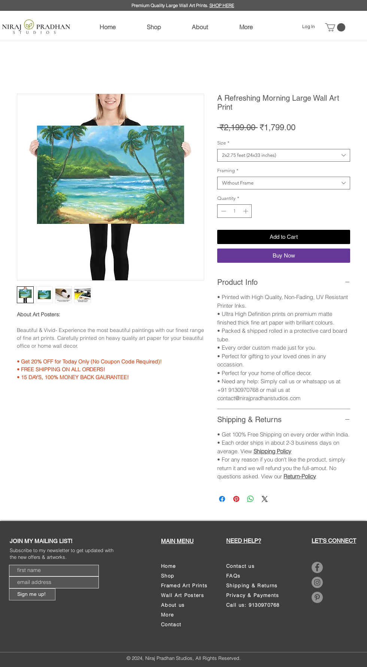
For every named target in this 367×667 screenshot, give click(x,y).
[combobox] (283, 155)
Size (223, 143)
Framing (228, 170)
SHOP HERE (221, 5)
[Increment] (246, 211)
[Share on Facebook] (222, 498)
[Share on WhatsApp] (250, 498)
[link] (335, 27)
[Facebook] (317, 567)
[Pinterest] (317, 597)
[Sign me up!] (32, 594)
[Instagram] (317, 582)
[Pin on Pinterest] (236, 498)
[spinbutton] (234, 211)
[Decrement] (222, 211)
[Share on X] (264, 498)
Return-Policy (299, 476)
